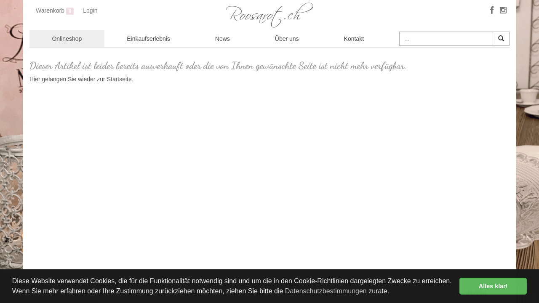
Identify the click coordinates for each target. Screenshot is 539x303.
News (222, 38)
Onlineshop (67, 38)
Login (90, 10)
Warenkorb (55, 11)
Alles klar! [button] (493, 286)
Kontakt (354, 38)
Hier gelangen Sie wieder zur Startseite (80, 79)
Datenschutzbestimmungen (326, 291)
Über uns (287, 38)
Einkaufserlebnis (148, 38)
